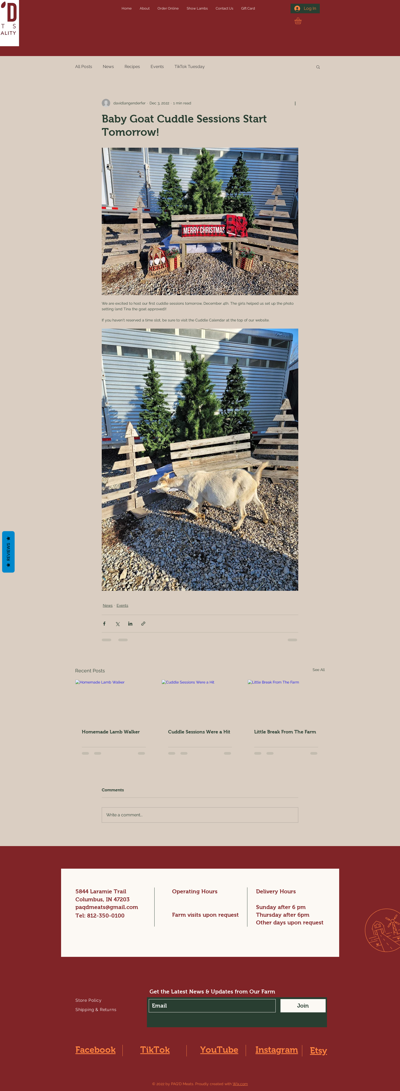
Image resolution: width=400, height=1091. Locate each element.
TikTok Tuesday (190, 66)
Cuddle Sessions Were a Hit (199, 732)
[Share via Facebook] (104, 623)
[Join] (303, 1005)
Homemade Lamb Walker (111, 732)
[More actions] (295, 103)
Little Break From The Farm (285, 732)
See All (319, 670)
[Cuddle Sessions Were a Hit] (200, 701)
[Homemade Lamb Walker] (113, 701)
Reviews (8, 551)
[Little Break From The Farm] (286, 701)
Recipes (132, 66)
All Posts (83, 66)
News (108, 66)
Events (157, 66)
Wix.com (240, 1084)
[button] (302, 20)
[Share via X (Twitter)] (117, 623)
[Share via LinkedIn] (130, 623)
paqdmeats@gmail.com (106, 907)
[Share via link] (143, 623)
